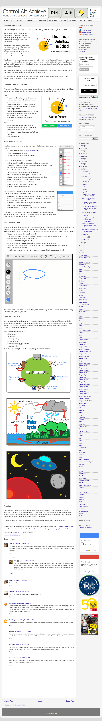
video (80, 501)
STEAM (81, 483)
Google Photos (83, 379)
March (85, 234)
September (86, 179)
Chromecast (82, 288)
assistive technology (85, 267)
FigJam (81, 325)
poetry (81, 457)
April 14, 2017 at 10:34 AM (21, 544)
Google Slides (83, 393)
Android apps (83, 255)
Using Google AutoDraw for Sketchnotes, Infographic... (90, 219)
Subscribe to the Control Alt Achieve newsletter (87, 59)
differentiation (83, 300)
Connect (82, 21)
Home (6, 21)
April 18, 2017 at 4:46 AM (20, 580)
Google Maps (83, 375)
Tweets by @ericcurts (85, 527)
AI (12, 21)
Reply (10, 553)
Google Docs (83, 354)
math (80, 438)
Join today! (82, 51)
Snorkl (81, 476)
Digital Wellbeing (84, 304)
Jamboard (82, 424)
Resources (19, 21)
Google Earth (83, 361)
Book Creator (83, 276)
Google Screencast (84, 384)
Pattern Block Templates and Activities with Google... (89, 214)
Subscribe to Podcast (87, 35)
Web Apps (82, 504)
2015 (82, 245)
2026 (82, 146)
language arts (83, 426)
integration (82, 417)
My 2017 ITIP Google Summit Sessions (88, 194)
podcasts (81, 455)
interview (81, 419)
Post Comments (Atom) (19, 705)
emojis (81, 318)
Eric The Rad (83, 117)
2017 (82, 169)
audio (80, 269)
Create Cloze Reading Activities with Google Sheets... (89, 225)
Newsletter (53, 21)
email (80, 316)
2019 (82, 164)
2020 (82, 161)
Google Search (83, 386)
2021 (82, 159)
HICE (80, 408)
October (85, 176)
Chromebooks (83, 285)
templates (82, 490)
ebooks (81, 309)
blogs (80, 271)
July (84, 184)
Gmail (80, 337)
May (84, 189)
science (81, 471)
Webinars (30, 21)
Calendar (72, 21)
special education (84, 480)
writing (81, 513)
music (80, 443)
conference (82, 293)
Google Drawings (84, 356)
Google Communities (85, 351)
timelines (81, 497)
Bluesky (81, 274)
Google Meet (82, 377)
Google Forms (83, 365)
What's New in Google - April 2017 (89, 199)
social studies (83, 478)
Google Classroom (84, 349)
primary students (84, 459)
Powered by (88, 97)
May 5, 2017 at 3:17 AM (28, 620)
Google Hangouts (84, 370)
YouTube (81, 516)
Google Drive (83, 358)
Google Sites (82, 391)
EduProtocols (83, 311)
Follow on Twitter (86, 30)
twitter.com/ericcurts (33, 529)
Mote (80, 440)
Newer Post (8, 701)
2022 (82, 156)
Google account (83, 339)
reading (81, 466)
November (86, 174)
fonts (80, 328)
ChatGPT (81, 283)
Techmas (81, 487)
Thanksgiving (83, 492)
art (79, 260)
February (85, 237)
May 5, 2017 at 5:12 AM (24, 631)
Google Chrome (83, 347)
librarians (81, 429)
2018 (82, 166)
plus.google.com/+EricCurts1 (62, 529)
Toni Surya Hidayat (15, 620)
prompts (81, 464)
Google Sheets (83, 389)
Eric (15, 561)
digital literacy (83, 302)
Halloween (82, 405)
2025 (82, 148)
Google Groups (83, 368)
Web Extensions (83, 506)
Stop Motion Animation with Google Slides (90, 230)
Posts (82, 126)
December (86, 171)
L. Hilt (11, 544)
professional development (86, 462)
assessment (82, 264)
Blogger (54, 713)
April (84, 192)
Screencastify (83, 473)
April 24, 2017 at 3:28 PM (23, 603)
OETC (81, 450)
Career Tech (82, 278)
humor (81, 412)
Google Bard (82, 344)
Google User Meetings (85, 401)
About (90, 21)
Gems (80, 335)
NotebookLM (82, 447)
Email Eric (84, 28)
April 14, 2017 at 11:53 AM (27, 561)
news (80, 445)
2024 (82, 151)
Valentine (81, 499)
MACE (81, 433)
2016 (82, 243)
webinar (81, 509)
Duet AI (81, 307)
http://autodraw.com (32, 151)
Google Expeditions (84, 363)
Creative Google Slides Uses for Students (89, 203)
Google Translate (84, 398)
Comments (84, 130)
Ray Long (12, 644)
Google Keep (83, 372)
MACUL (81, 436)
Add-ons (81, 253)
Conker (81, 295)
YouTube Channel (86, 32)
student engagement (85, 485)
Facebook (82, 321)
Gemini (81, 332)
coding (81, 290)
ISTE (80, 422)
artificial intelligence (14, 535)
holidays (81, 410)
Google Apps (82, 342)
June (84, 187)
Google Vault (82, 403)
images (81, 415)
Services (63, 21)
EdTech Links (41, 21)
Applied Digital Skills (85, 257)
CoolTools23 (82, 297)
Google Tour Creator (85, 396)
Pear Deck (82, 452)
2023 (82, 153)
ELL (80, 314)
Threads (81, 494)
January (85, 239)
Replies (13, 557)
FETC (80, 323)
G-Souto (11, 591)
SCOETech (12, 603)
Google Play (82, 382)
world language (83, 511)
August (85, 181)
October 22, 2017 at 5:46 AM (22, 658)
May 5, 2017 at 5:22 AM (22, 644)
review (81, 469)
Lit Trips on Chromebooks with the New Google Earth (89, 208)
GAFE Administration (85, 330)
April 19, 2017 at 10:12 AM (22, 591)
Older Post (69, 701)
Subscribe (88, 91)
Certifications (83, 281)
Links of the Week (84, 431)
